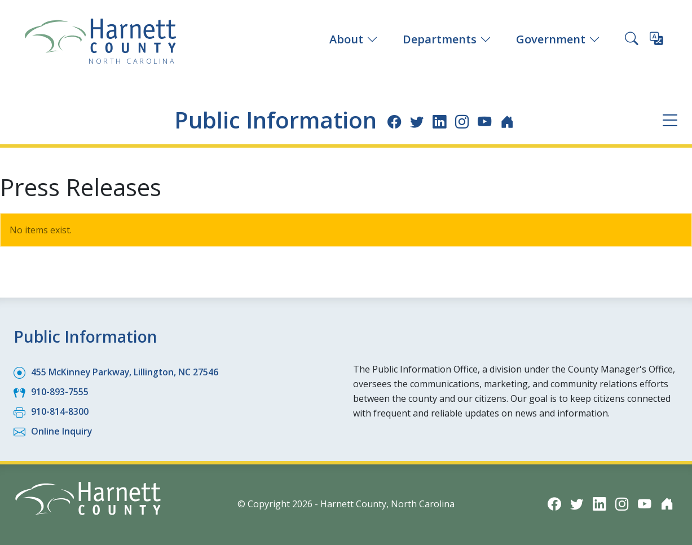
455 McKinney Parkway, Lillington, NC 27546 (125, 372)
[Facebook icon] (396, 121)
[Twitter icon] (419, 121)
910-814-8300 (60, 411)
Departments (447, 39)
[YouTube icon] (488, 121)
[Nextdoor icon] (511, 121)
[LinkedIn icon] (442, 121)
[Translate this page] (656, 40)
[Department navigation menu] (670, 120)
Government (558, 39)
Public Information (274, 119)
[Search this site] (631, 40)
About (353, 39)
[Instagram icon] (465, 121)
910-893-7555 (60, 392)
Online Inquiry (61, 431)
